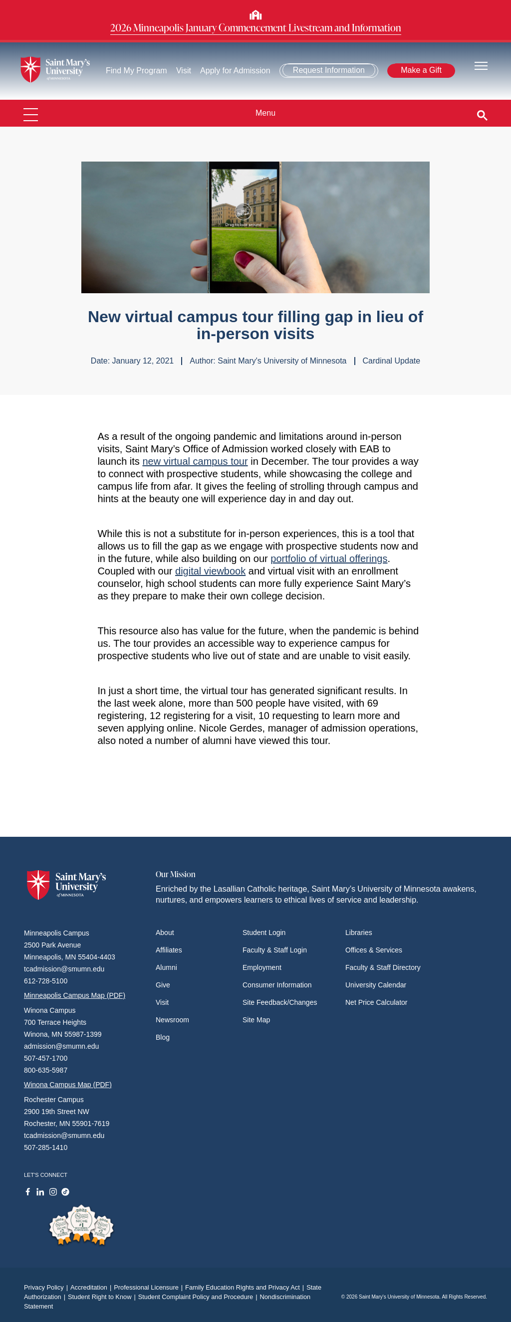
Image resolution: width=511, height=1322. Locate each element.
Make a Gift (421, 70)
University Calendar (375, 985)
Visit (183, 70)
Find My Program (136, 70)
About (165, 933)
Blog (163, 1037)
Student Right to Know (103, 1297)
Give (163, 985)
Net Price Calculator (376, 1002)
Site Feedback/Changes (280, 1002)
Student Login (264, 933)
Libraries (358, 933)
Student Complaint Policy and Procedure (199, 1297)
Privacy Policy (47, 1287)
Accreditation (92, 1287)
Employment (262, 967)
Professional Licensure (149, 1287)
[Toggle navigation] (481, 65)
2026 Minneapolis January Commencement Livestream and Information (255, 27)
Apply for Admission (235, 70)
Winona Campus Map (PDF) (68, 1085)
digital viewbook (210, 571)
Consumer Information (277, 985)
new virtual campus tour (195, 461)
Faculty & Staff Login (275, 950)
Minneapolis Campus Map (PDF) (74, 995)
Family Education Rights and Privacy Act (245, 1287)
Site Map (256, 1020)
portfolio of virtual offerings (328, 558)
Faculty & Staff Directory (383, 967)
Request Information (329, 70)
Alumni (166, 967)
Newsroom (172, 1020)
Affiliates (169, 950)
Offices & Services (373, 950)
